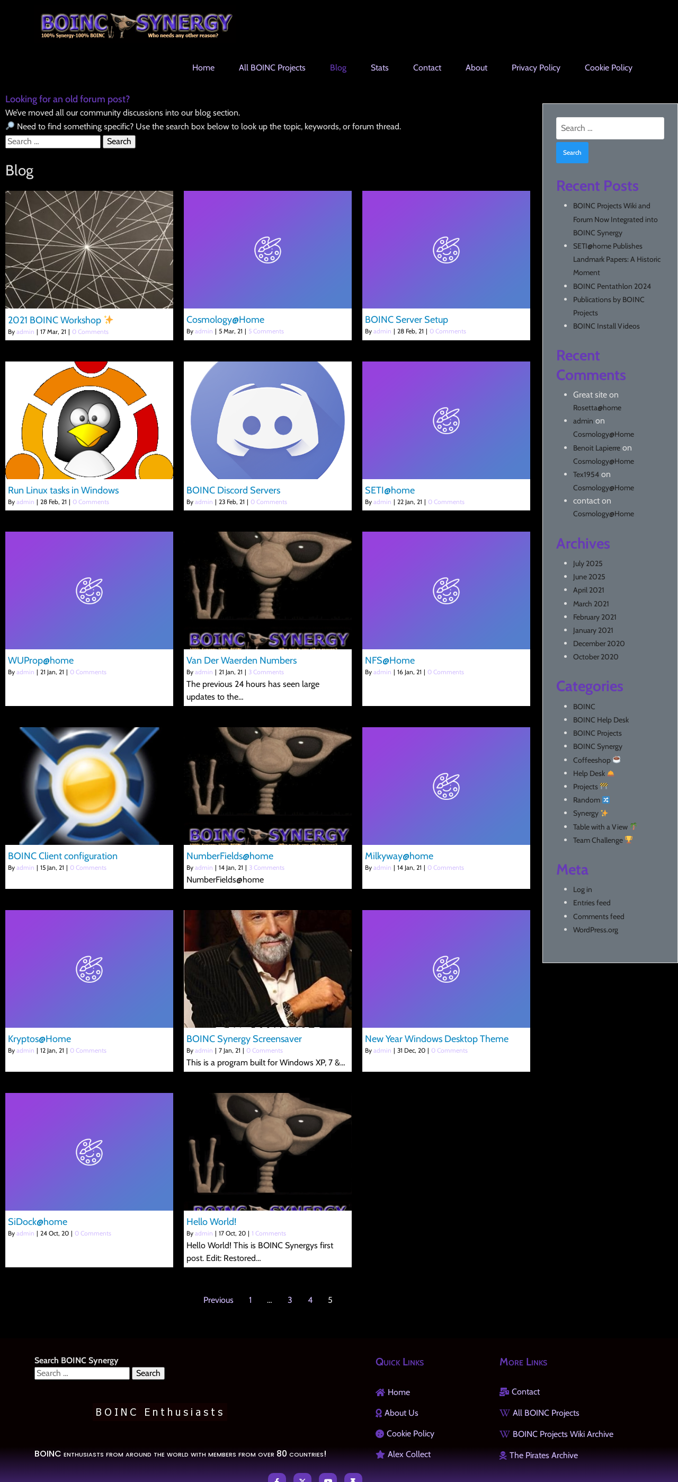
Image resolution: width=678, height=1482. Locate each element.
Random (591, 800)
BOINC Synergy (597, 746)
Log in (582, 889)
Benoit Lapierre (596, 448)
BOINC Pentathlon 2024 (612, 286)
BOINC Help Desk (601, 720)
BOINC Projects (597, 733)
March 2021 (591, 603)
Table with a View (605, 827)
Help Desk (593, 773)
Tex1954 (586, 474)
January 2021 (593, 630)
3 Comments (266, 672)
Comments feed (599, 916)
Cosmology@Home (603, 434)
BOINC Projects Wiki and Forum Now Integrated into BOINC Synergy (615, 219)
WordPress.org (595, 929)
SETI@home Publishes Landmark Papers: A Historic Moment (617, 259)
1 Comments (269, 1233)
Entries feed (592, 902)
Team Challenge (602, 840)
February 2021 (595, 617)
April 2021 (588, 590)
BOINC (584, 706)
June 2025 (589, 576)
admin (25, 332)
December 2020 (599, 643)
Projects (590, 786)
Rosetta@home (597, 407)
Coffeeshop (596, 760)
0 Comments (90, 332)
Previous (218, 1300)
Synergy (590, 813)
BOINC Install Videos (606, 326)
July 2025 (588, 563)
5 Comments (266, 331)
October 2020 (596, 656)
